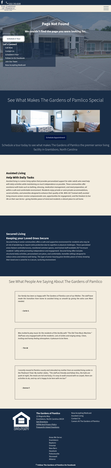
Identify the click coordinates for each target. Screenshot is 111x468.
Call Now (9, 47)
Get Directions (42, 421)
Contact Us (9, 51)
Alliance (52, 459)
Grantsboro (53, 440)
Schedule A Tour (13, 38)
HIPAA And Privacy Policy (46, 424)
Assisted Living (16, 173)
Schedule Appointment (55, 137)
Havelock (53, 451)
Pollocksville (54, 453)
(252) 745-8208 (13, 3)
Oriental (52, 445)
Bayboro (52, 442)
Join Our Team (11, 61)
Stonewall (53, 456)
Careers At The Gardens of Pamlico (85, 421)
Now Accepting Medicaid (15, 65)
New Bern (53, 448)
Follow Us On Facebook (15, 58)
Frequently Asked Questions (47, 427)
